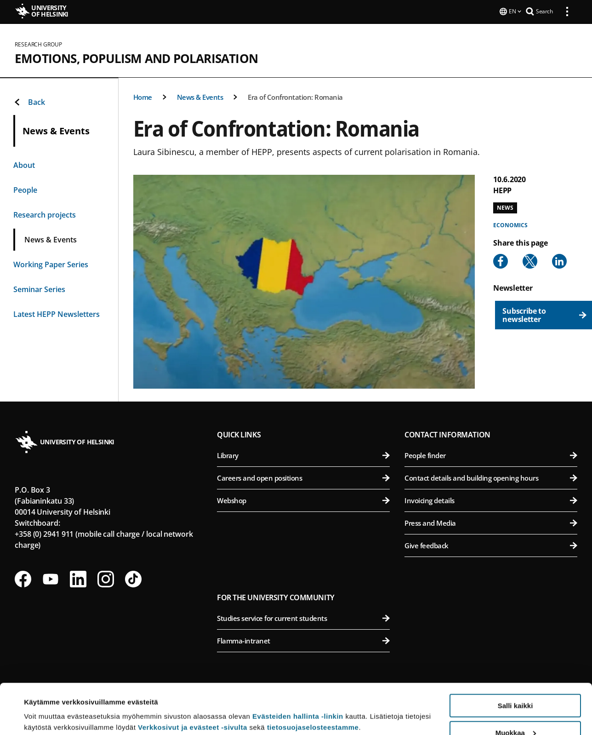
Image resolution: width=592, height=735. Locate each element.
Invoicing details (490, 499)
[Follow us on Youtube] (50, 578)
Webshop (303, 499)
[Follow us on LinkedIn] (78, 578)
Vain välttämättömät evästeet (515, 712)
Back (29, 101)
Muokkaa (515, 685)
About (24, 164)
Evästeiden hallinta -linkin (297, 669)
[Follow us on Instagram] (105, 578)
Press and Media (490, 522)
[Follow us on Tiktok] (133, 578)
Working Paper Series (50, 263)
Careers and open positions (303, 477)
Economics (510, 224)
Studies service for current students (303, 617)
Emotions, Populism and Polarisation (136, 57)
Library (303, 454)
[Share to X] (530, 260)
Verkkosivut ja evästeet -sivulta (192, 680)
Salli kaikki (515, 658)
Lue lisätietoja (47, 705)
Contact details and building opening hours (490, 477)
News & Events (200, 96)
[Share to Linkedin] (559, 260)
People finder (490, 454)
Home (142, 96)
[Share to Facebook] (500, 260)
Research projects (44, 214)
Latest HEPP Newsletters (56, 313)
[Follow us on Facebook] (23, 578)
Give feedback (490, 544)
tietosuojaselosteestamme (313, 680)
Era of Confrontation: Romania (295, 96)
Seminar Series (39, 288)
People (25, 189)
